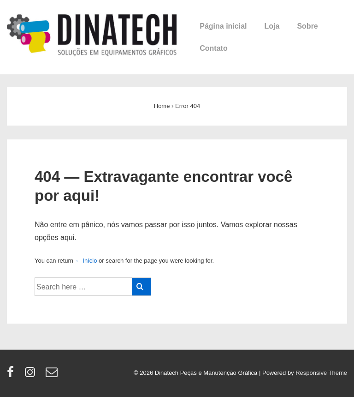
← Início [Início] (86, 260)
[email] (53, 375)
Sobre (307, 26)
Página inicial (223, 26)
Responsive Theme (321, 372)
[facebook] (12, 375)
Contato (213, 48)
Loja (272, 26)
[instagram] (32, 375)
